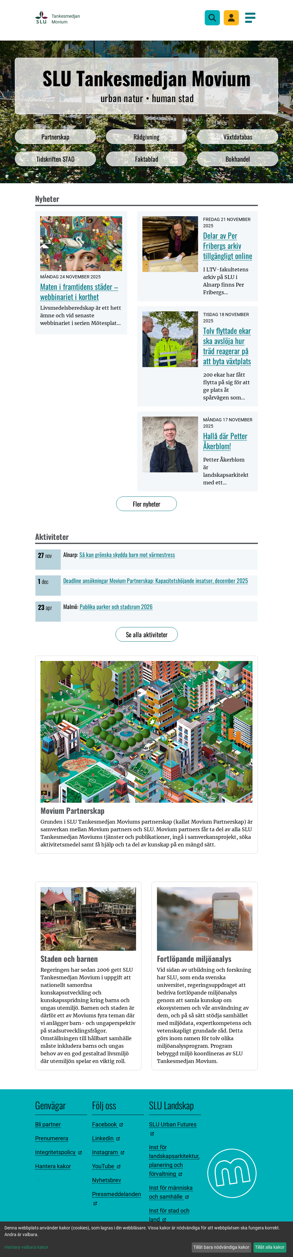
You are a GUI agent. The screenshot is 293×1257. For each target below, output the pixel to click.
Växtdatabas (237, 136)
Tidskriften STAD (55, 159)
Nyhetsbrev (106, 1180)
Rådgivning (146, 136)
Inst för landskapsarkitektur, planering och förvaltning (174, 1160)
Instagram (108, 1152)
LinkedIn (106, 1138)
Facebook (107, 1124)
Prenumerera (51, 1138)
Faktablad (146, 159)
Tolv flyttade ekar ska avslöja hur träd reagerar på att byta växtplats (227, 345)
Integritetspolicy (58, 1152)
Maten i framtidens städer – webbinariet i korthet (79, 291)
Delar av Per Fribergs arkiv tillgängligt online (227, 245)
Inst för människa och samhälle (171, 1192)
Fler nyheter (146, 504)
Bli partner (48, 1124)
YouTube (106, 1166)
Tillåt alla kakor (269, 1247)
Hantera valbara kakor (26, 1247)
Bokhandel (238, 159)
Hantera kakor (53, 1166)
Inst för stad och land (169, 1215)
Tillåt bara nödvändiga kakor (221, 1247)
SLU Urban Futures (172, 1128)
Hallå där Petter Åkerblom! (225, 441)
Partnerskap (55, 136)
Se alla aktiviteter (146, 634)
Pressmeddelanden (116, 1198)
